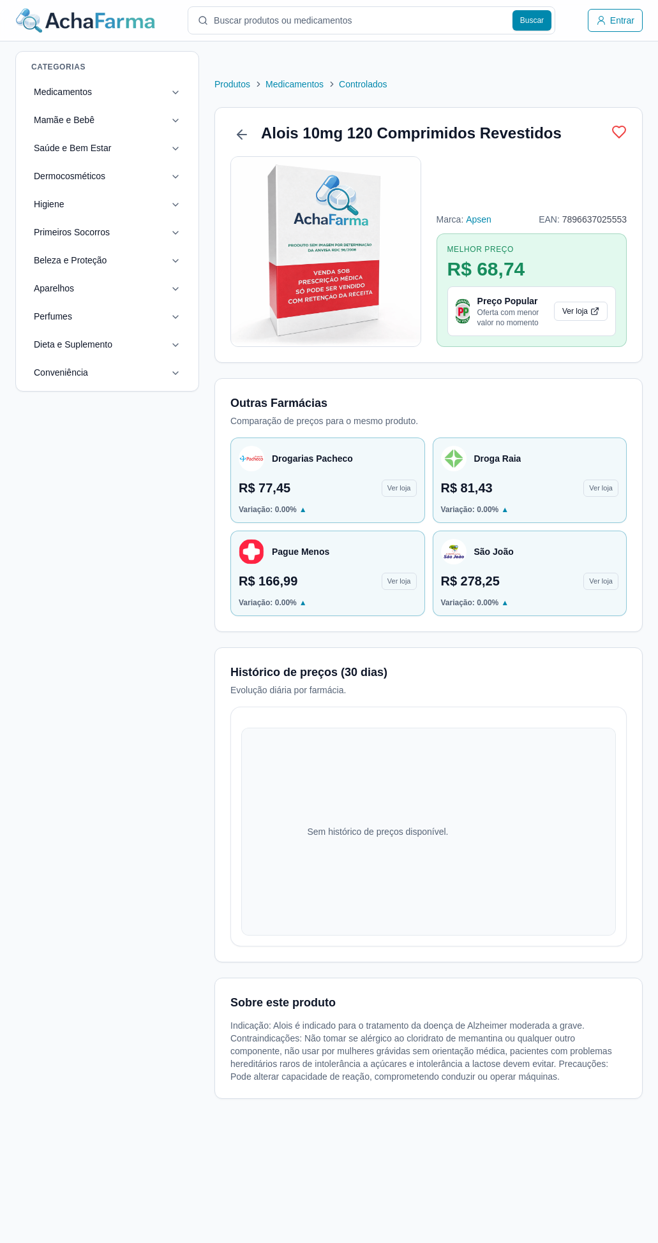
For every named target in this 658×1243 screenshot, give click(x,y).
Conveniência (61, 372)
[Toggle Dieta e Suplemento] (165, 345)
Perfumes (53, 316)
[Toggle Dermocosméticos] (165, 176)
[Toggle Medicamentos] (165, 92)
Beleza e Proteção (70, 260)
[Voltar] (241, 134)
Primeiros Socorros (72, 232)
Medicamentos (63, 92)
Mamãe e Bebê (64, 120)
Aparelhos (54, 288)
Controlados (363, 84)
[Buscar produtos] (531, 20)
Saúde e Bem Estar (72, 148)
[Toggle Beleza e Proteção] (165, 261)
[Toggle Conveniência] (165, 373)
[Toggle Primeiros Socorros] (165, 233)
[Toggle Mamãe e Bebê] (165, 120)
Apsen (478, 219)
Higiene (49, 204)
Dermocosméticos (69, 176)
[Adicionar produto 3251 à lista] (619, 132)
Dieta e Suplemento (73, 344)
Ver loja (580, 311)
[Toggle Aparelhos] (165, 289)
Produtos (232, 84)
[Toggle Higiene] (165, 205)
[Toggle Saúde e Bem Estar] (165, 148)
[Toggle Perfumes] (165, 317)
